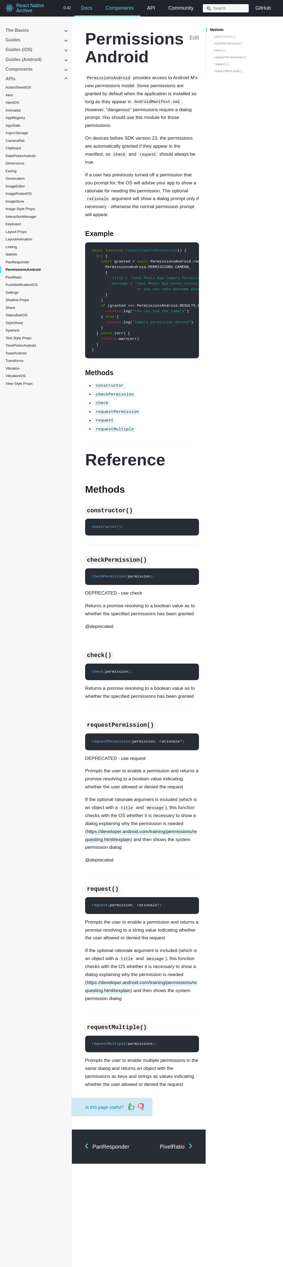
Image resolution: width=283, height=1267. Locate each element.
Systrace (13, 330)
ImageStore (15, 201)
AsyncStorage (17, 133)
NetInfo (11, 254)
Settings (12, 292)
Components (120, 8)
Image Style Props (20, 209)
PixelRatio (14, 277)
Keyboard (13, 224)
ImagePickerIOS (19, 194)
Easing (11, 171)
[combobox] (226, 8)
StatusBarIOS (16, 315)
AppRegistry (15, 118)
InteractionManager (21, 216)
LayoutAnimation (19, 239)
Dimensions (15, 163)
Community (180, 8)
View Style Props (19, 383)
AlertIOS (12, 102)
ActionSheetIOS (18, 87)
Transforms (14, 361)
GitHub (263, 8)
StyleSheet (14, 323)
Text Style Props (19, 338)
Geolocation (15, 178)
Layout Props (16, 232)
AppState (13, 125)
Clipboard (13, 148)
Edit (194, 38)
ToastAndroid (16, 353)
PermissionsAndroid (23, 269)
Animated (13, 110)
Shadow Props (17, 300)
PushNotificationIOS (22, 285)
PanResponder (18, 262)
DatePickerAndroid (20, 156)
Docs (86, 8)
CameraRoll (15, 141)
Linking (11, 247)
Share (10, 308)
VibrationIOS (16, 376)
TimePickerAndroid (21, 345)
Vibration (13, 368)
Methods (217, 30)
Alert (9, 95)
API (151, 8)
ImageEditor (15, 186)
